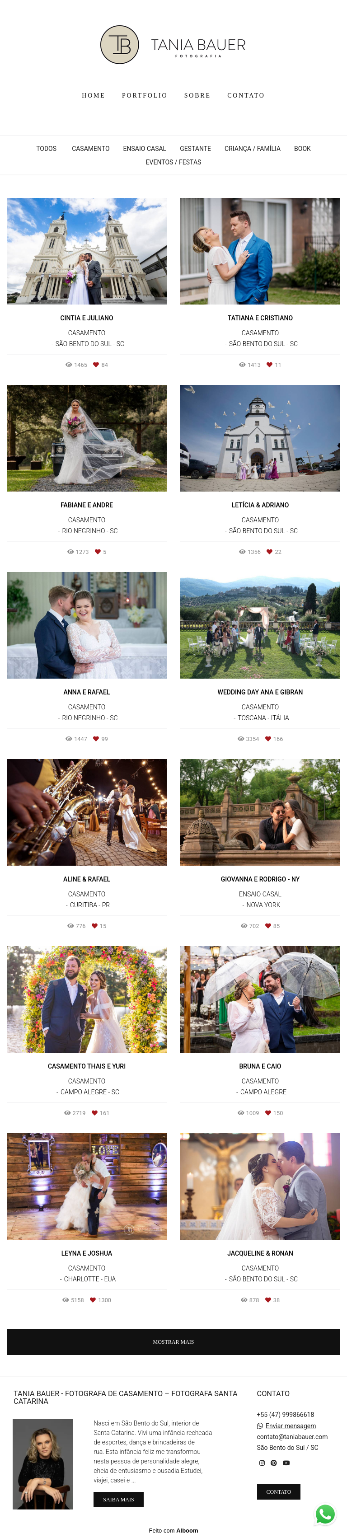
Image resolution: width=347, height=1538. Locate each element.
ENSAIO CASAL (145, 148)
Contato (279, 1492)
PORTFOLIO (145, 95)
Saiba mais (118, 1499)
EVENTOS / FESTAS (174, 162)
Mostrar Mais (173, 1342)
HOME (93, 95)
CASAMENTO (90, 148)
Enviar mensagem (291, 1426)
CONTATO (246, 95)
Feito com (173, 1530)
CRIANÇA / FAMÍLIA (253, 148)
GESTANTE (195, 148)
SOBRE (197, 95)
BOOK (302, 148)
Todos (46, 148)
